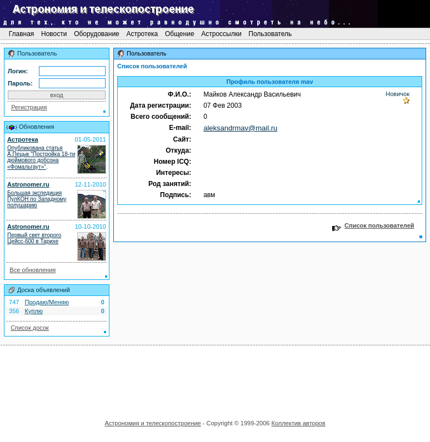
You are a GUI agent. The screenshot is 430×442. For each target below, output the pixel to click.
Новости (54, 34)
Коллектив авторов (298, 423)
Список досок (30, 327)
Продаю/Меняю (47, 302)
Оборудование (96, 34)
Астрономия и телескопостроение (152, 423)
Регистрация (29, 107)
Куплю (34, 311)
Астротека (141, 34)
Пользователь (270, 34)
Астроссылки (221, 34)
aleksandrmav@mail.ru (240, 128)
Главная (21, 34)
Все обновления (32, 270)
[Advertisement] (215, 379)
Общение (179, 34)
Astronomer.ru (28, 184)
